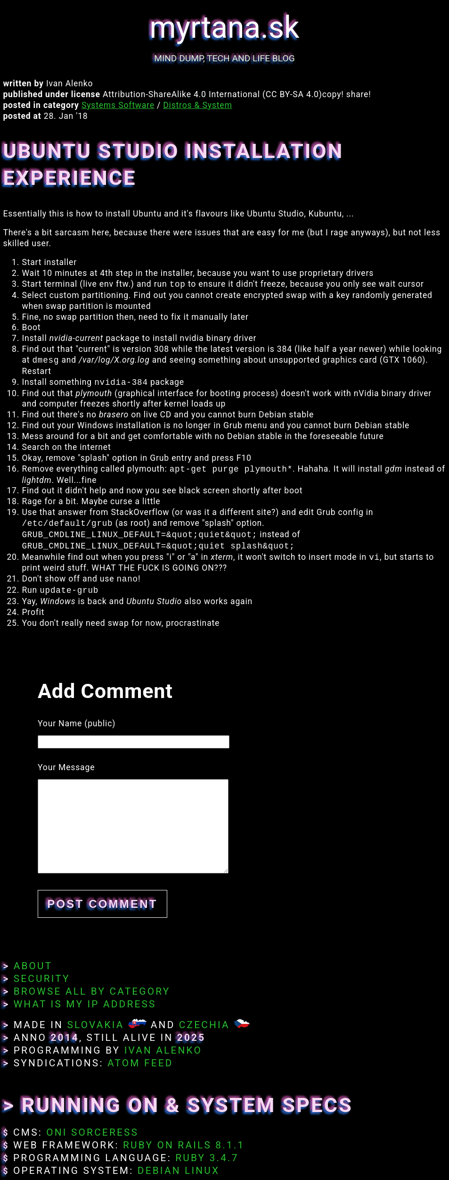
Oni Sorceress (92, 1132)
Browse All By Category (92, 991)
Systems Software (118, 105)
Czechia (204, 1024)
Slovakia (95, 1024)
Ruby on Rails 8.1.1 (184, 1145)
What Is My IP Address (85, 1004)
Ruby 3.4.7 (206, 1157)
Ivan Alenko (163, 1050)
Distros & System (197, 105)
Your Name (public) (76, 723)
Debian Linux (179, 1170)
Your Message (66, 767)
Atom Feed (140, 1063)
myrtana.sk (225, 27)
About (33, 966)
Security (42, 978)
